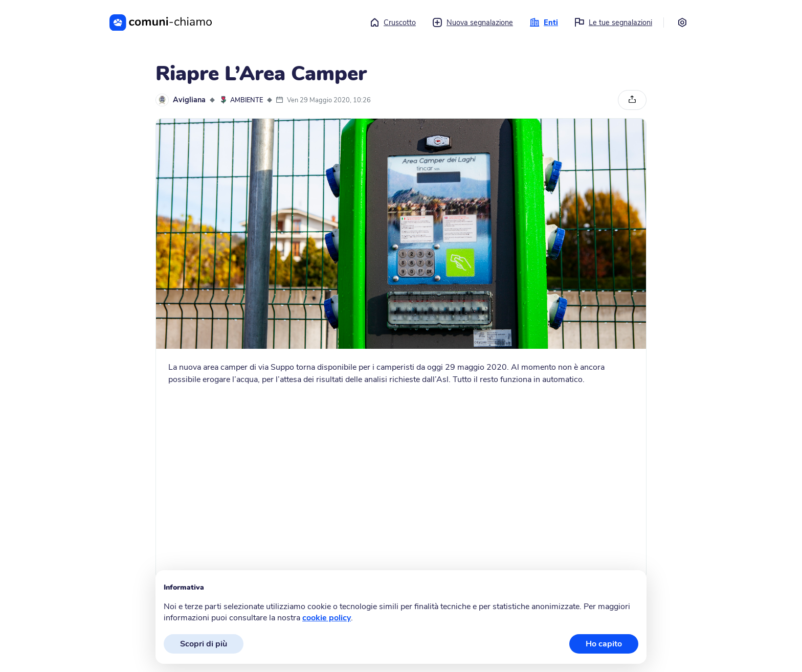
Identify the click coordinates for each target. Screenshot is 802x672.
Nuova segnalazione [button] (472, 22)
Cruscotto (392, 22)
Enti (543, 22)
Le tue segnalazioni (613, 22)
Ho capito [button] (604, 643)
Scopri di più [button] (203, 643)
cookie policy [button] (326, 617)
